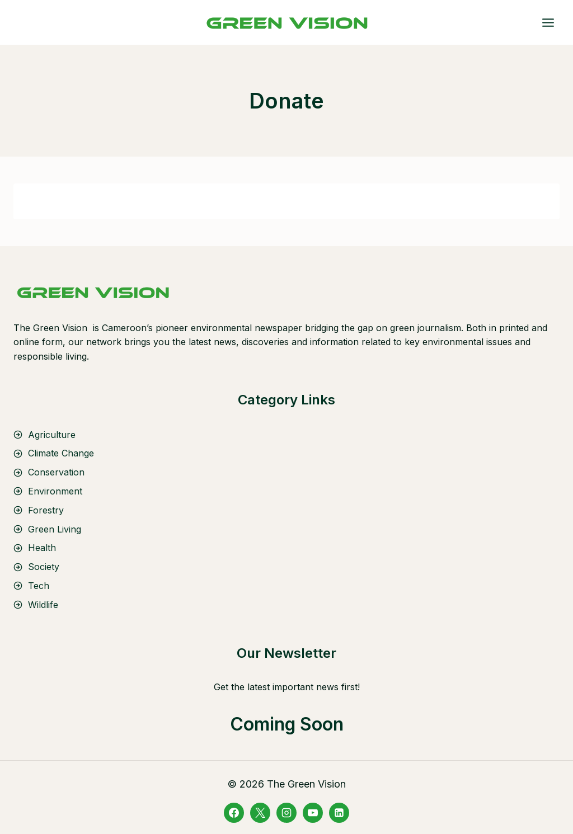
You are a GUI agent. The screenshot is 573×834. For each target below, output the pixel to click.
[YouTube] (313, 813)
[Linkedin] (339, 813)
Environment (55, 491)
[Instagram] (286, 813)
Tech (38, 585)
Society (43, 566)
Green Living (54, 529)
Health (42, 547)
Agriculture (52, 434)
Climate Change (61, 453)
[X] (260, 813)
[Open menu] (548, 22)
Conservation (56, 472)
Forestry (46, 510)
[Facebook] (234, 813)
